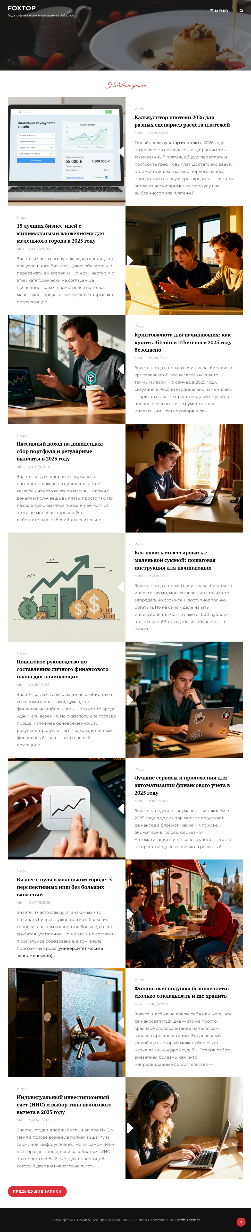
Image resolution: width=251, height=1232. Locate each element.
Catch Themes (187, 1220)
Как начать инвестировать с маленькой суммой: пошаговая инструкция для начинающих (175, 560)
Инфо (139, 109)
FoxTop (22, 8)
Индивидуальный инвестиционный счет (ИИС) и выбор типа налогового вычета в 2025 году (64, 1104)
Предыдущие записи (37, 1191)
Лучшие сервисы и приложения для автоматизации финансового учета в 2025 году (182, 785)
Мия (138, 133)
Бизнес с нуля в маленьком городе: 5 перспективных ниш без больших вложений (64, 887)
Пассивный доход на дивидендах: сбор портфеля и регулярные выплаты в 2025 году (60, 451)
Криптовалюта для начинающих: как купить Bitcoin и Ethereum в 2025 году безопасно (183, 342)
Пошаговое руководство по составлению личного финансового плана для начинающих (62, 669)
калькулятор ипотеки (176, 142)
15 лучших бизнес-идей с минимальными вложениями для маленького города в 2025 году (60, 233)
